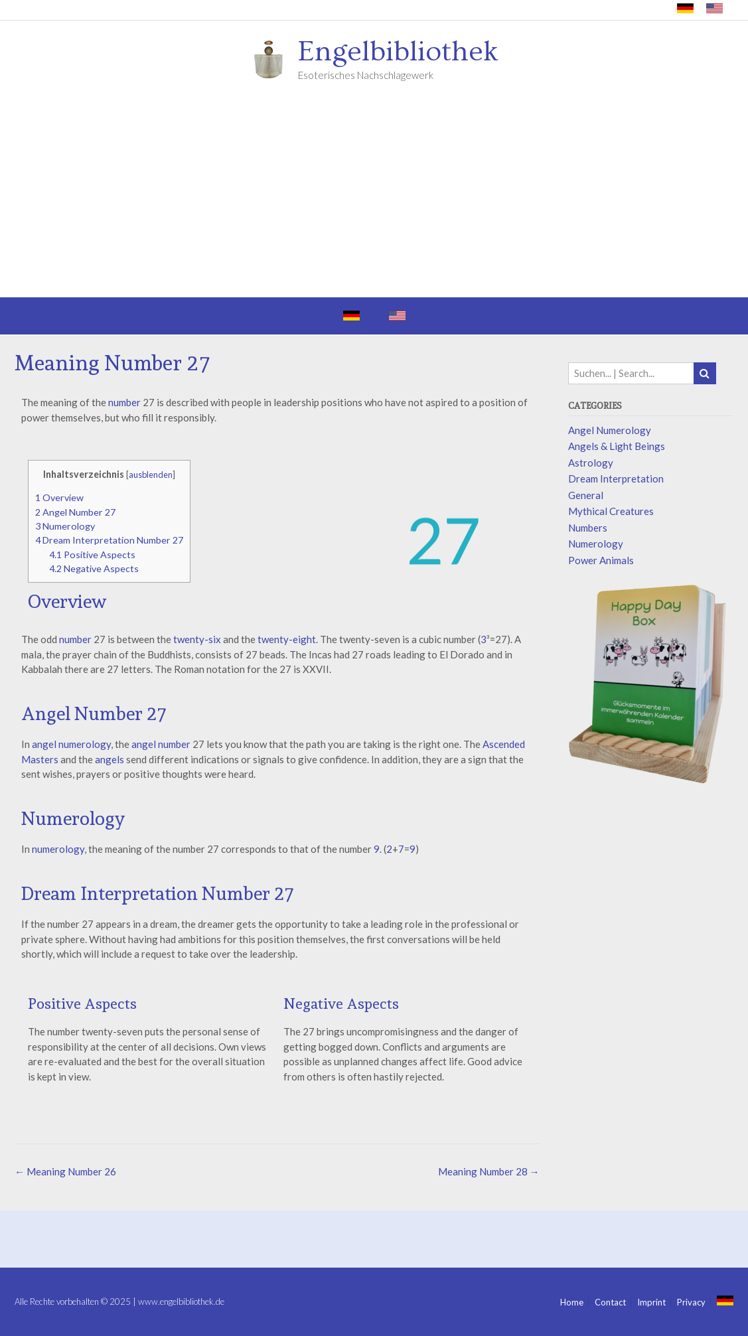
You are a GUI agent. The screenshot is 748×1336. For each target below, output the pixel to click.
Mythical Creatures (611, 511)
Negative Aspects (94, 568)
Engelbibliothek (398, 51)
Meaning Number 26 (65, 1171)
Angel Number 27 (75, 512)
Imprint (651, 1302)
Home (571, 1302)
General (585, 495)
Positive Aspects (92, 554)
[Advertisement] (374, 198)
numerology (58, 849)
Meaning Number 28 (489, 1171)
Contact (610, 1302)
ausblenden (151, 474)
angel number (160, 744)
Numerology (65, 526)
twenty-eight (287, 639)
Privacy (691, 1302)
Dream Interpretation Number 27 (109, 540)
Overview (59, 497)
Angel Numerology (609, 430)
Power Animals (601, 560)
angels (109, 759)
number (124, 402)
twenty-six (197, 639)
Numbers (587, 528)
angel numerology (70, 744)
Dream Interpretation (616, 478)
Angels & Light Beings (616, 446)
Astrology (590, 463)
